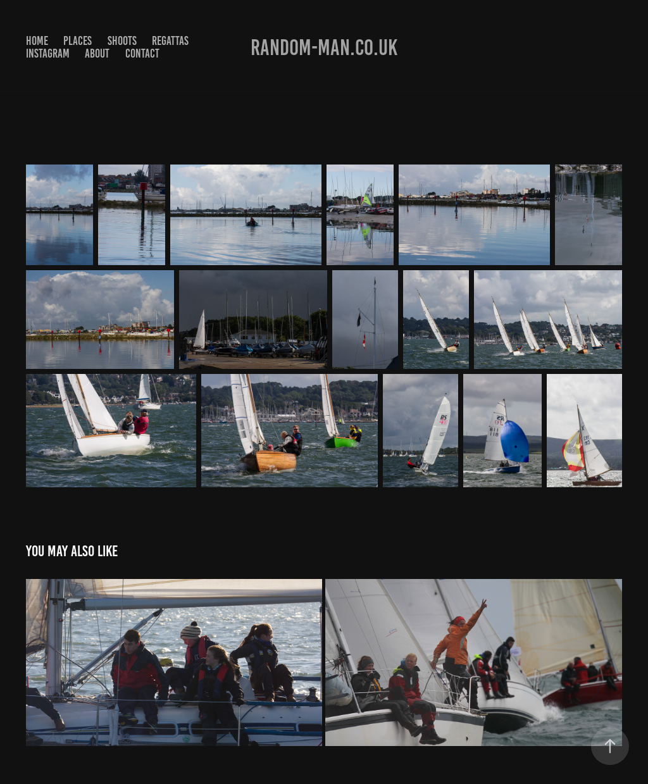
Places (77, 40)
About (97, 53)
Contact (142, 53)
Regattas (170, 40)
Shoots (122, 40)
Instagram (48, 53)
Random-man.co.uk (324, 47)
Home (37, 40)
